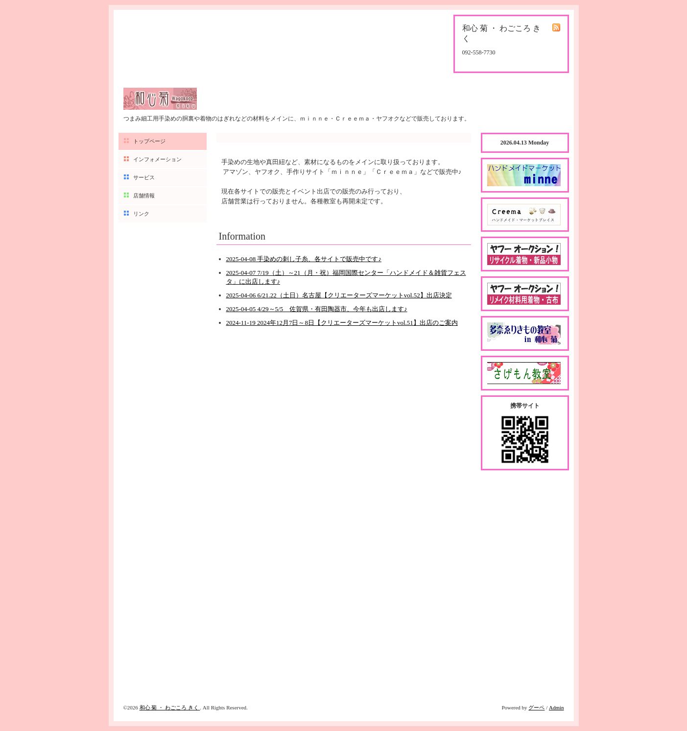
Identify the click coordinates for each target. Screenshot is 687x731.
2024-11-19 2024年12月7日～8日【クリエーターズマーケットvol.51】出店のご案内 (342, 322)
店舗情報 (144, 195)
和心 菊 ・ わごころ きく (170, 707)
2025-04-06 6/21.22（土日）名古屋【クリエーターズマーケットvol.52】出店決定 (339, 295)
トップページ (149, 141)
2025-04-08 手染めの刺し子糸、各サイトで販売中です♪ (303, 259)
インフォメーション (157, 159)
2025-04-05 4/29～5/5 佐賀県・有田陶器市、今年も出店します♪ (316, 309)
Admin (556, 707)
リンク (141, 214)
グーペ (536, 707)
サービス (144, 177)
